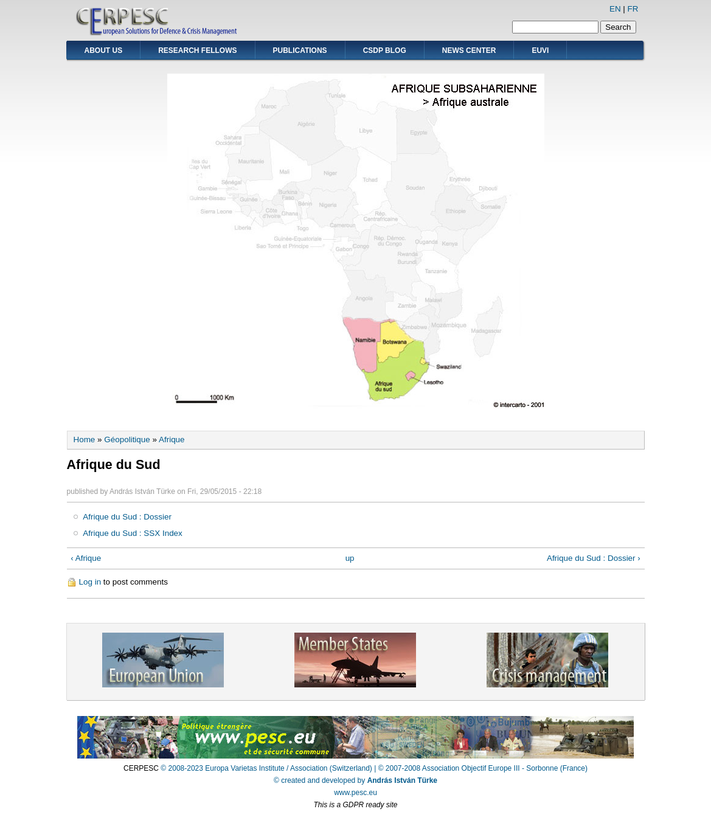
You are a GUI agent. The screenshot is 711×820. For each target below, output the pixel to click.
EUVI (540, 50)
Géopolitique (127, 439)
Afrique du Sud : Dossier (127, 516)
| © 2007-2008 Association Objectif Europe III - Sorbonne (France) (481, 768)
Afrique (172, 439)
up (350, 558)
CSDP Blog (384, 50)
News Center (469, 50)
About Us (104, 50)
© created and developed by (355, 780)
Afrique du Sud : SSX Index (132, 533)
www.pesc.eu (355, 792)
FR (633, 8)
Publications (300, 50)
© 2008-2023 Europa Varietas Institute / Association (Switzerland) (266, 768)
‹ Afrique (86, 558)
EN (615, 8)
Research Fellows (197, 50)
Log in (90, 581)
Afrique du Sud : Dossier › (593, 558)
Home (84, 439)
